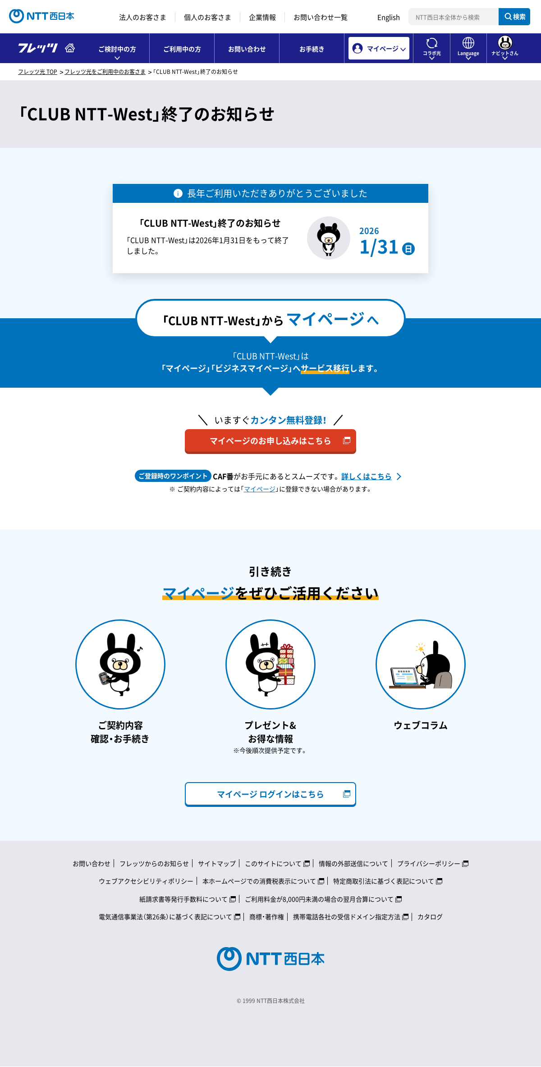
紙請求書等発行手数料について (183, 898)
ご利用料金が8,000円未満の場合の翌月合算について (319, 898)
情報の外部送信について (353, 863)
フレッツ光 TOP (37, 72)
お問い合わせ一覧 (320, 17)
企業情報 (262, 17)
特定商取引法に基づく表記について (383, 880)
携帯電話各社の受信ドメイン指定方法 (346, 916)
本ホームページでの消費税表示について (259, 880)
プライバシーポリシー (428, 863)
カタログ (430, 916)
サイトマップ (217, 863)
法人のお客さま (142, 17)
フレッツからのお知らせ (154, 863)
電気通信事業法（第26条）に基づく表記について (165, 916)
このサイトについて (273, 863)
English (388, 17)
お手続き (312, 48)
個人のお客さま (207, 17)
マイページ (259, 488)
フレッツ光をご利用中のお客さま (105, 72)
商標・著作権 (266, 916)
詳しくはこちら (366, 476)
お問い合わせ (247, 48)
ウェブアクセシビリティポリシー (146, 880)
